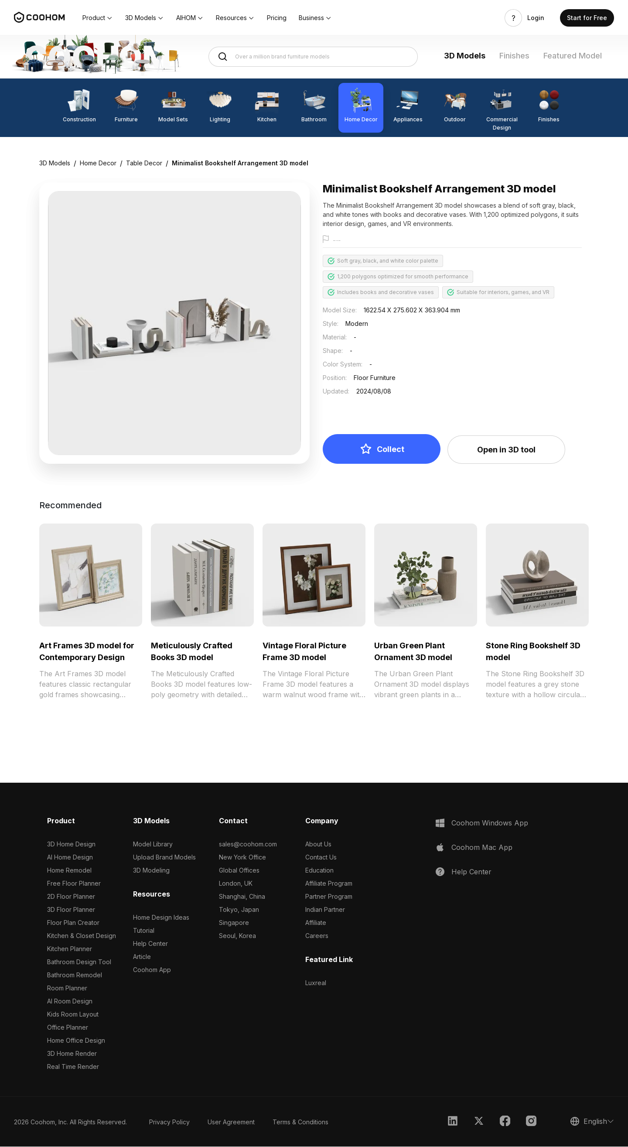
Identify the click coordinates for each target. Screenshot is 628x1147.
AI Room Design (69, 1001)
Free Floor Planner (74, 883)
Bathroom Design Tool (79, 962)
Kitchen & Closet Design (81, 936)
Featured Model (572, 55)
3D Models (464, 55)
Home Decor (98, 163)
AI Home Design (70, 857)
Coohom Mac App (481, 847)
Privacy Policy (169, 1122)
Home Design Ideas (161, 917)
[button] (97, 18)
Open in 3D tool (506, 450)
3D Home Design (71, 844)
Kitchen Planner (69, 949)
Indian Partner (325, 910)
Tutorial (143, 931)
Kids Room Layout (73, 1014)
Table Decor (144, 163)
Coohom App (152, 970)
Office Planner (67, 1027)
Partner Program (328, 896)
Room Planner (67, 988)
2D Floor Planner (71, 896)
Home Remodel (69, 870)
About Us (318, 844)
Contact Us (321, 857)
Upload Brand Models (164, 857)
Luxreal (315, 983)
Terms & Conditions (300, 1122)
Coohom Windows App (489, 823)
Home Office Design (76, 1040)
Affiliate (315, 923)
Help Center (150, 944)
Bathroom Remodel (74, 975)
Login (535, 17)
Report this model (356, 239)
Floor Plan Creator (73, 923)
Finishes (514, 55)
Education (319, 870)
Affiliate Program (328, 883)
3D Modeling (151, 870)
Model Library (153, 844)
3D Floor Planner (71, 910)
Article (142, 957)
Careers (316, 936)
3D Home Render (72, 1054)
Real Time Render (73, 1067)
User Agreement (231, 1122)
